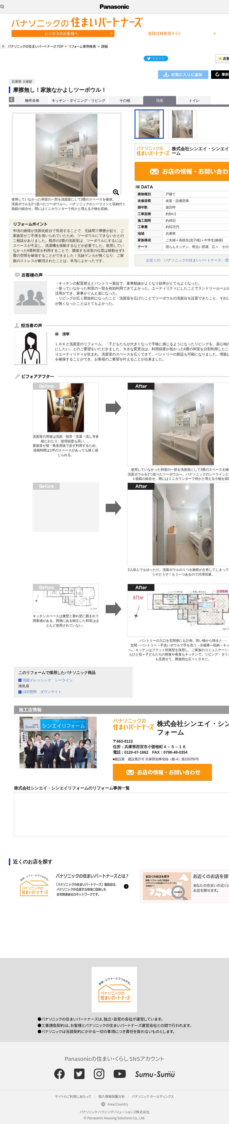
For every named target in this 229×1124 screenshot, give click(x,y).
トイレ (194, 100)
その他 (124, 100)
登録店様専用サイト (164, 33)
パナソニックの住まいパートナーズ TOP (35, 46)
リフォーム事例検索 (82, 46)
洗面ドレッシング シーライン (48, 680)
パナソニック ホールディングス (153, 1096)
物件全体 (32, 100)
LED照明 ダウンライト (42, 692)
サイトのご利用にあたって (73, 1096)
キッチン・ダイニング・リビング (78, 100)
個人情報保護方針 (111, 1096)
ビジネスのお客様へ (61, 33)
